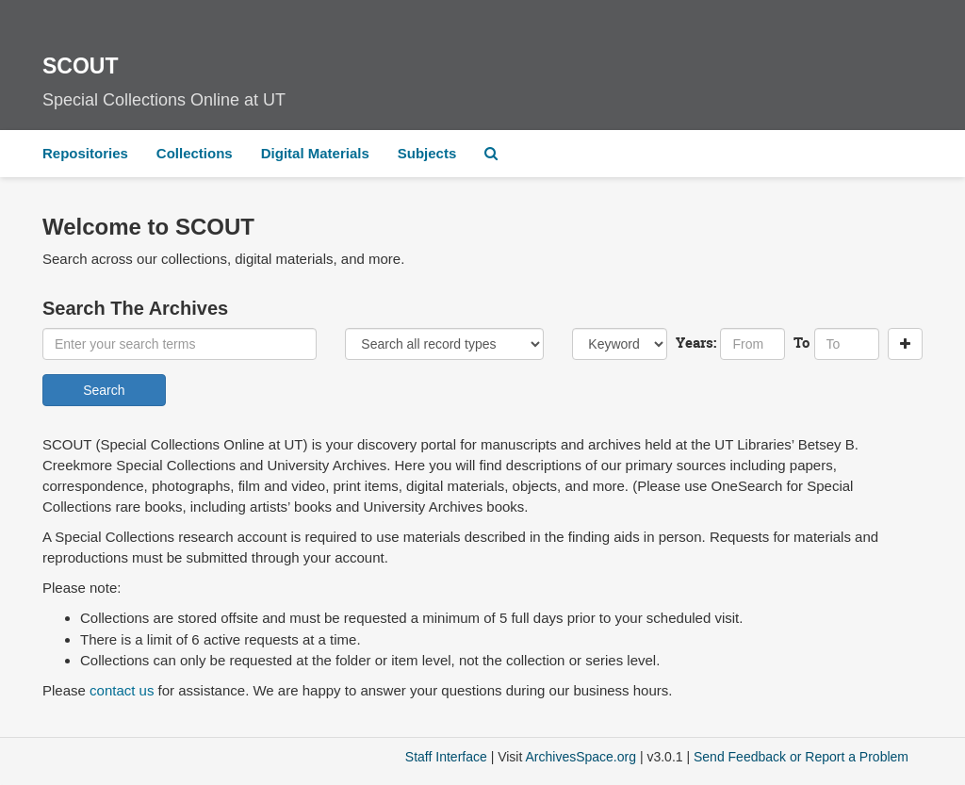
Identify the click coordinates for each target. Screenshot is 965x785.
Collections (194, 153)
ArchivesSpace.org (580, 756)
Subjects (427, 153)
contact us (122, 690)
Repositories (85, 153)
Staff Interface (446, 756)
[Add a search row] (905, 344)
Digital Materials (315, 153)
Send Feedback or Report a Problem (801, 756)
